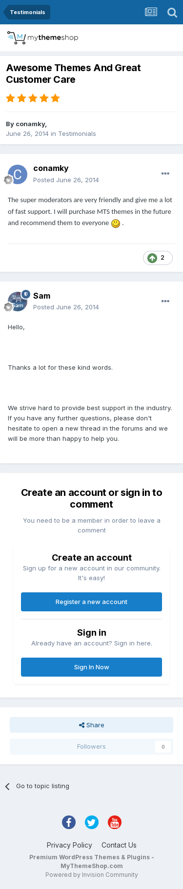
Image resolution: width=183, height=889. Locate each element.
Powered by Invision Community (91, 874)
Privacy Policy (69, 845)
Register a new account (91, 601)
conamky (30, 124)
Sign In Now (91, 667)
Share (91, 725)
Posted (66, 180)
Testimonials (77, 133)
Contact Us (119, 845)
